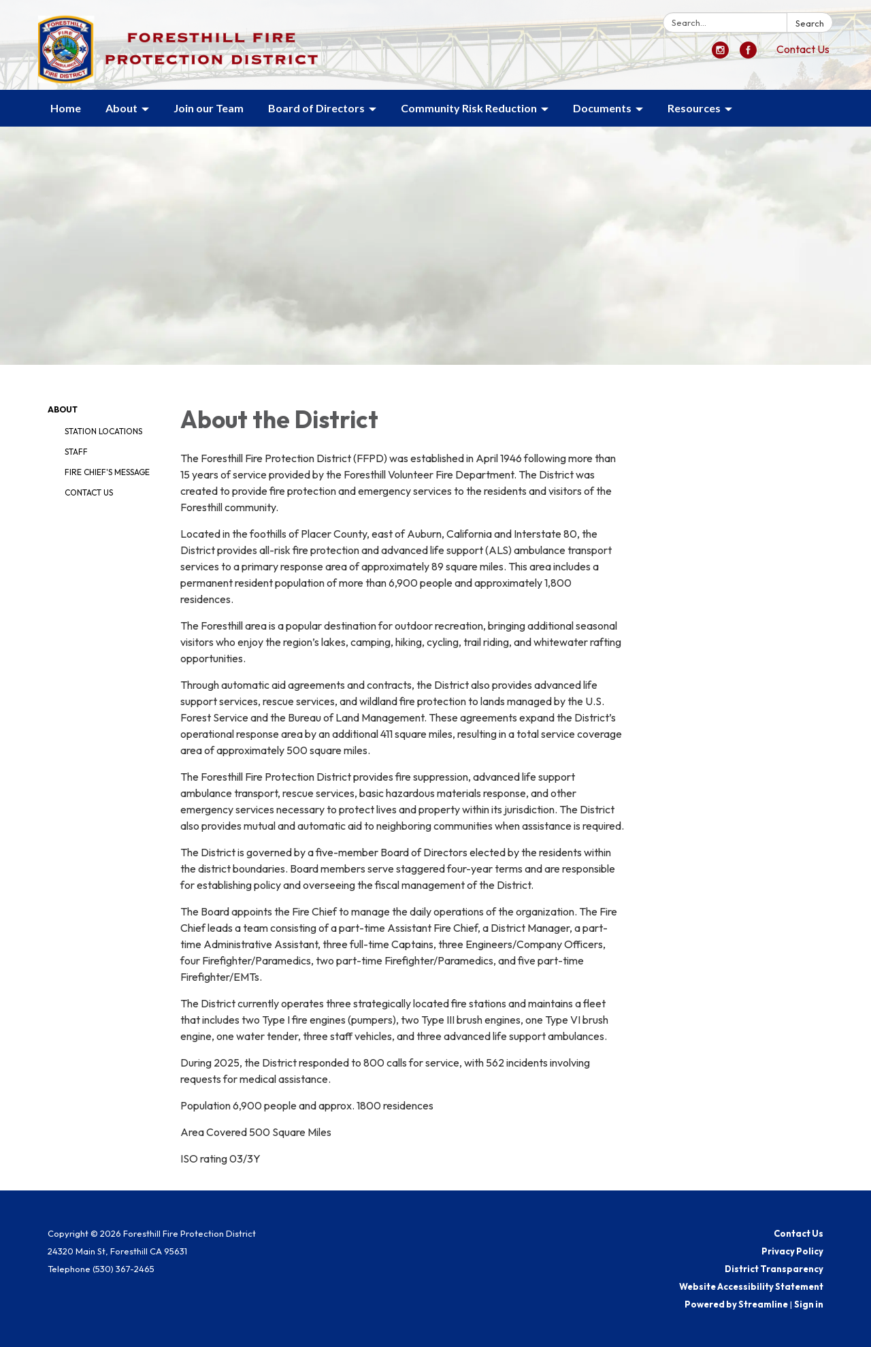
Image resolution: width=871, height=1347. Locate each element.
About (63, 409)
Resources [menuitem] (694, 107)
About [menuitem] (121, 107)
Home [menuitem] (65, 107)
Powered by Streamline (736, 1304)
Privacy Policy (792, 1251)
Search (809, 23)
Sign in (808, 1304)
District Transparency (774, 1268)
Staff (76, 452)
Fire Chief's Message (107, 472)
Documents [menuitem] (602, 107)
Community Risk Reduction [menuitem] (469, 107)
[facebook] (748, 54)
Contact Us (802, 49)
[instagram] (720, 54)
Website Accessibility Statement (751, 1286)
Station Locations (103, 431)
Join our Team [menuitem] (209, 107)
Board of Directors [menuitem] (316, 107)
